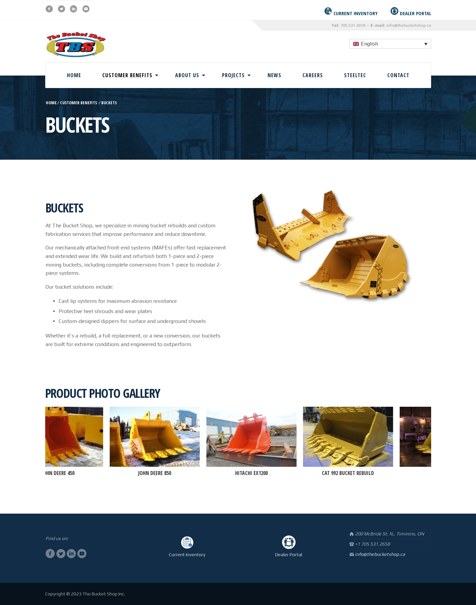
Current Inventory (187, 554)
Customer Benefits (127, 75)
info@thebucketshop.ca (409, 25)
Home (74, 75)
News (274, 75)
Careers (312, 75)
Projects (233, 75)
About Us (187, 75)
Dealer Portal (288, 554)
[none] (390, 43)
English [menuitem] (369, 44)
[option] (70, 442)
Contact (398, 75)
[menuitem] (390, 43)
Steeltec (355, 75)
